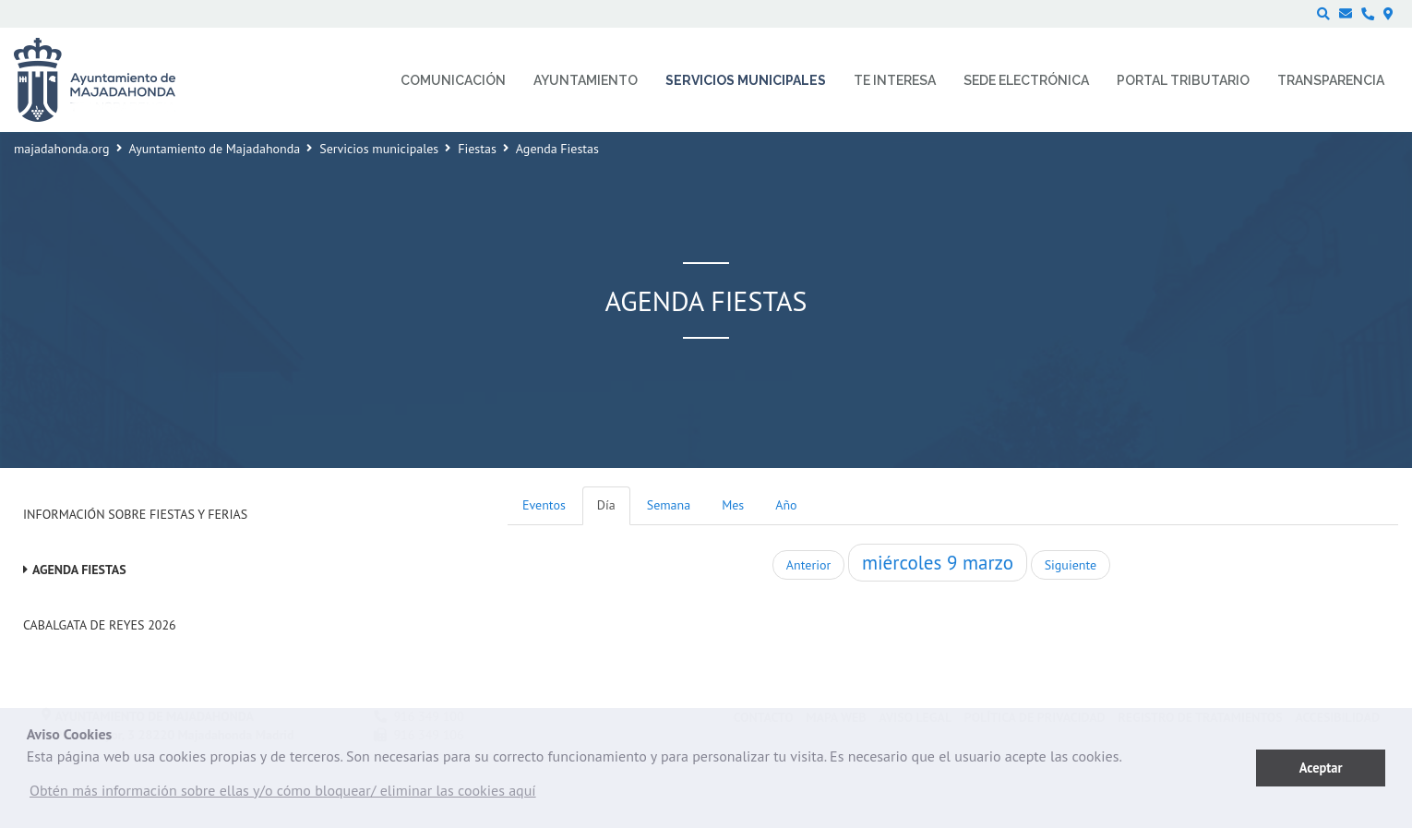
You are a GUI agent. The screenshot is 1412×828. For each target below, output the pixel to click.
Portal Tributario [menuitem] (1183, 80)
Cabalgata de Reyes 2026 (99, 625)
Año (785, 505)
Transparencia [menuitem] (1330, 80)
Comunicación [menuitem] (453, 80)
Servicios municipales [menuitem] (745, 80)
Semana (668, 505)
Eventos (544, 505)
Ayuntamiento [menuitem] (585, 80)
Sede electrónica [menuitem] (1026, 80)
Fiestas (477, 148)
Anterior (808, 565)
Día (606, 505)
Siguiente (1070, 565)
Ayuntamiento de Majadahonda (215, 148)
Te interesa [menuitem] (895, 80)
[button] (283, 794)
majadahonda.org (62, 148)
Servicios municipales (378, 148)
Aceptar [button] (1321, 767)
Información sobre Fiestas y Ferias (135, 514)
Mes (733, 505)
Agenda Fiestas (79, 569)
